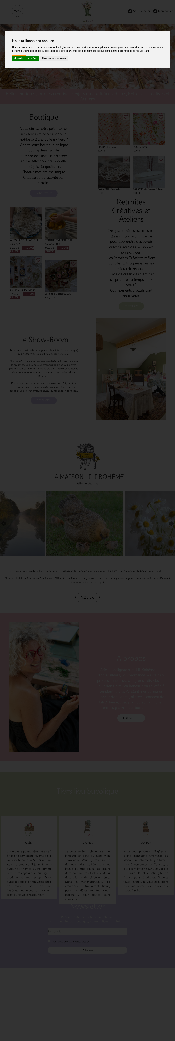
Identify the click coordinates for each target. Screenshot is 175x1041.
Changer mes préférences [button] (54, 58)
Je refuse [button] (32, 58)
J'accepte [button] (18, 58)
